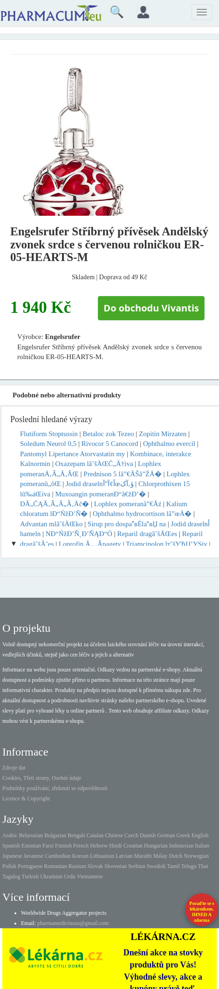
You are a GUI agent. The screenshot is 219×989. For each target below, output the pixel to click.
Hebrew (99, 845)
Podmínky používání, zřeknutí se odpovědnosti (55, 788)
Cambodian (57, 856)
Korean (80, 856)
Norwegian (196, 856)
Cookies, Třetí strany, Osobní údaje (42, 778)
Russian (77, 866)
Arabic (10, 835)
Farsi (48, 845)
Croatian (133, 845)
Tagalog (11, 876)
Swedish (156, 866)
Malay (160, 856)
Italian (202, 845)
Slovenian (115, 866)
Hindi (115, 845)
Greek (183, 835)
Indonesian (181, 845)
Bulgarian (55, 835)
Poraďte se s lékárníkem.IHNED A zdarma (202, 912)
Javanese (34, 856)
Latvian (124, 856)
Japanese (12, 856)
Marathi (143, 856)
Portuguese (30, 866)
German (166, 835)
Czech (131, 835)
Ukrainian (51, 876)
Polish (9, 866)
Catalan (95, 835)
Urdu (69, 876)
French (81, 845)
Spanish (11, 845)
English (200, 835)
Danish (148, 835)
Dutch (175, 856)
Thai (203, 866)
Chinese (114, 835)
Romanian (55, 866)
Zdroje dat (14, 767)
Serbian (136, 866)
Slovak (95, 866)
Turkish (30, 876)
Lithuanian (102, 856)
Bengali (76, 835)
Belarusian (31, 835)
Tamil (173, 866)
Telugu (189, 866)
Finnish (63, 845)
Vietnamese (90, 876)
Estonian (31, 845)
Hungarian (156, 845)
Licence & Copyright (26, 798)
